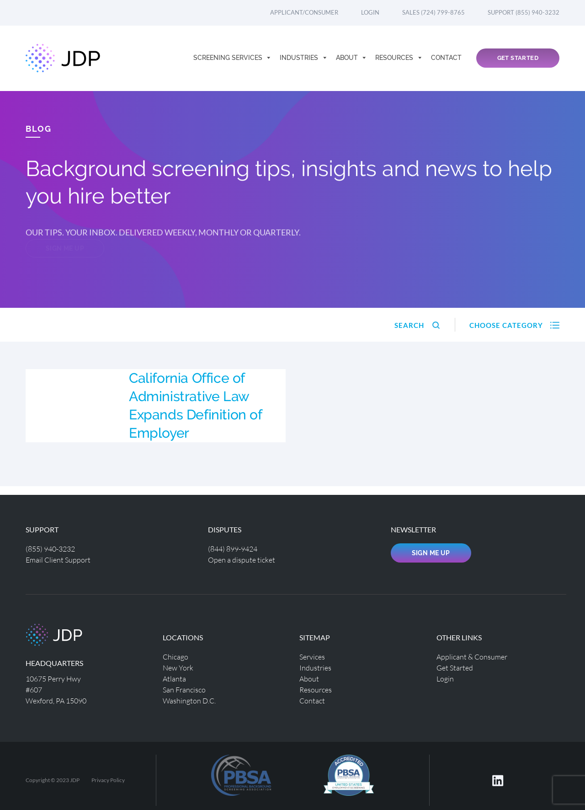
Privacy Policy (108, 780)
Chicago (175, 656)
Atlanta (174, 678)
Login (370, 12)
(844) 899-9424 (232, 548)
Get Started (517, 57)
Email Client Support (58, 559)
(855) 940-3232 (50, 548)
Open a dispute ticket (241, 559)
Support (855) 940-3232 (523, 12)
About (348, 57)
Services (312, 656)
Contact (446, 57)
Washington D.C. (189, 700)
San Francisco (184, 689)
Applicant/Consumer (304, 12)
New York (178, 667)
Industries (300, 57)
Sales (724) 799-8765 (433, 12)
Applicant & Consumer (471, 656)
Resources (395, 57)
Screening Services (228, 57)
